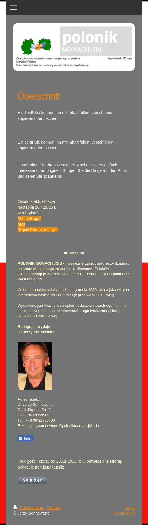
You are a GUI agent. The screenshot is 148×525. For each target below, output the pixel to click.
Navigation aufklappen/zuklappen (73, 7)
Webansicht (124, 513)
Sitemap (54, 507)
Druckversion (28, 507)
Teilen (25, 438)
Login (130, 507)
